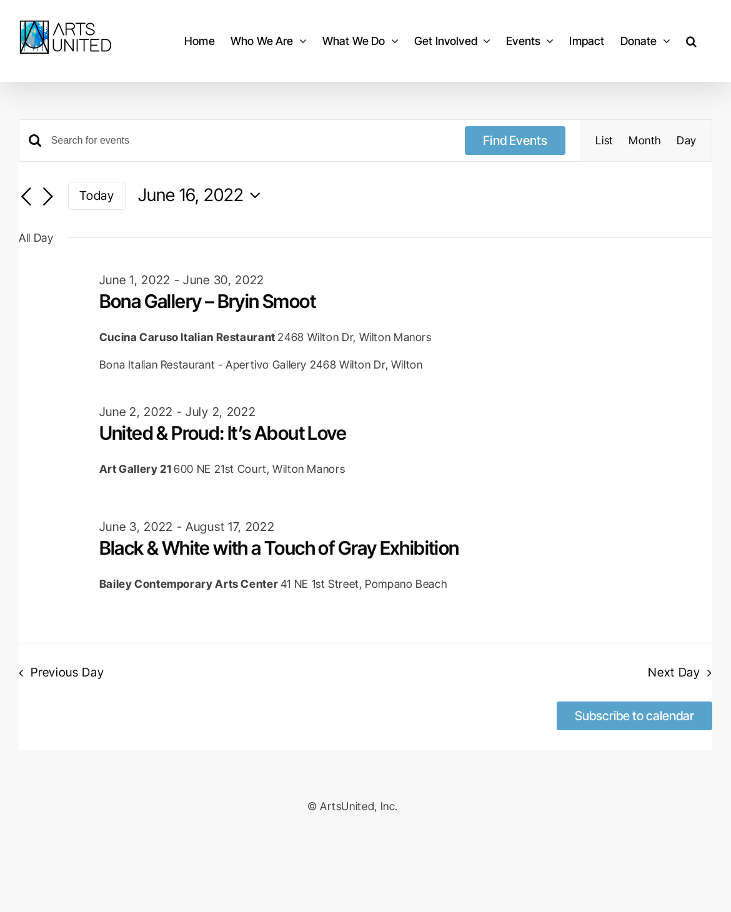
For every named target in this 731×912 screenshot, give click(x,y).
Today (96, 195)
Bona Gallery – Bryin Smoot (207, 301)
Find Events (515, 140)
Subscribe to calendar (634, 716)
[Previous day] (26, 196)
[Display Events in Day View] (687, 140)
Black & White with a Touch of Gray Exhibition (279, 548)
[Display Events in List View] (604, 140)
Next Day (674, 672)
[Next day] (48, 196)
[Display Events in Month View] (645, 140)
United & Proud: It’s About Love (222, 433)
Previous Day (67, 672)
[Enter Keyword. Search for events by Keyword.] (250, 140)
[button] (691, 41)
